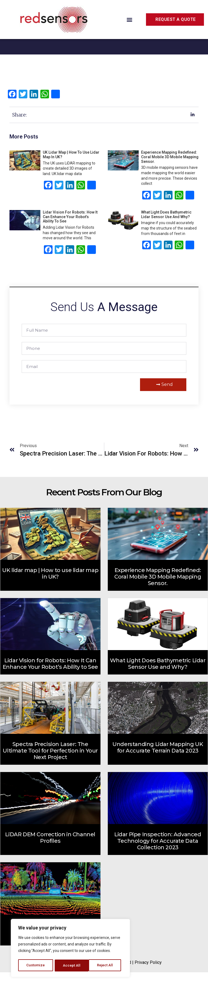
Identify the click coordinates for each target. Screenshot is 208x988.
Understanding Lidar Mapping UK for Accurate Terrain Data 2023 (157, 763)
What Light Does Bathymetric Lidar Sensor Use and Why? (166, 230)
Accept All (106, 965)
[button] (129, 19)
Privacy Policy (148, 978)
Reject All (71, 965)
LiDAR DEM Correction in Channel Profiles (50, 853)
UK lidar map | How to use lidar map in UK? (50, 589)
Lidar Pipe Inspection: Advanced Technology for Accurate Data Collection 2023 (157, 856)
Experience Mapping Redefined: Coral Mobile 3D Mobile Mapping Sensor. (170, 172)
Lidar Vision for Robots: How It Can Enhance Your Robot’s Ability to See (70, 232)
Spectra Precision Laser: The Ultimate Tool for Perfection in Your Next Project (50, 766)
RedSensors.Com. (78, 978)
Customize (35, 965)
